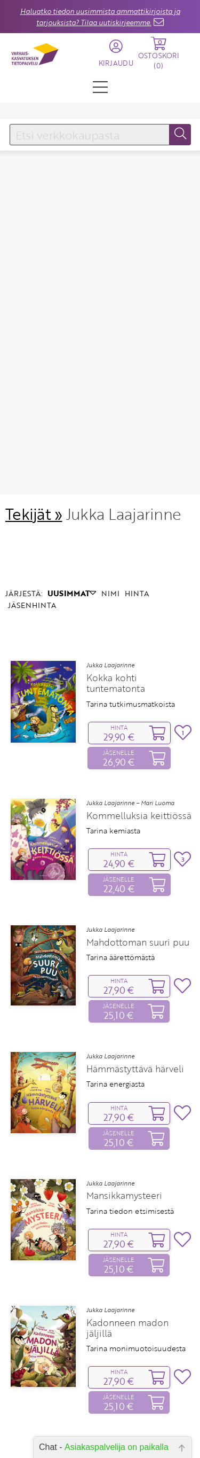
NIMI (110, 513)
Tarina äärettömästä (120, 877)
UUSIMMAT (71, 513)
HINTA (137, 513)
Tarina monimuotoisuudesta (136, 1268)
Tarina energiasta (115, 1004)
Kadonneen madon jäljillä (127, 1248)
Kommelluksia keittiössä (138, 735)
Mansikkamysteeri (124, 1116)
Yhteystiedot (100, 1430)
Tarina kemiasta (113, 750)
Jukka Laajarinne (110, 585)
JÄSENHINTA (32, 525)
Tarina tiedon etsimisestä (130, 1131)
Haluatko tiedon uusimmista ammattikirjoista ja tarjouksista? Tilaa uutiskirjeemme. (100, 17)
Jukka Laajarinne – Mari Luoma (130, 723)
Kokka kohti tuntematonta (115, 603)
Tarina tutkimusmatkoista (130, 624)
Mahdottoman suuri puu (137, 862)
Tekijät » (33, 433)
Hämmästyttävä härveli (135, 989)
